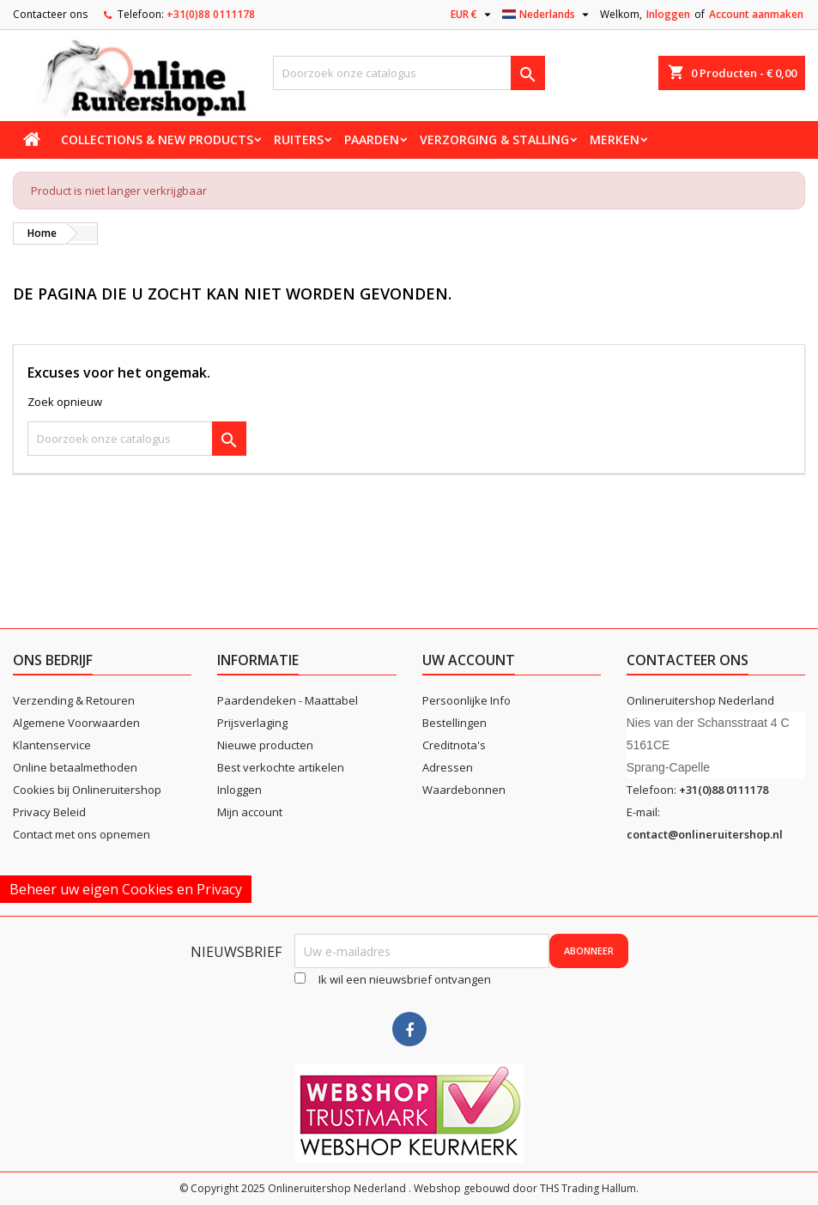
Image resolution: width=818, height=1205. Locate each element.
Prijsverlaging (252, 722)
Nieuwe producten (265, 745)
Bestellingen (454, 722)
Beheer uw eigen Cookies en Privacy (125, 889)
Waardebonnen (464, 789)
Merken (614, 139)
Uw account (468, 660)
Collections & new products (157, 139)
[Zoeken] (409, 73)
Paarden (371, 139)
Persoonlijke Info (466, 700)
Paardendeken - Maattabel (287, 700)
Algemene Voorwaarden (76, 722)
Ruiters (299, 139)
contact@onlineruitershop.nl (705, 834)
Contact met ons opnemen (81, 834)
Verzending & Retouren (74, 700)
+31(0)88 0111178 (211, 14)
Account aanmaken (756, 14)
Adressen (447, 767)
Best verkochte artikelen (280, 767)
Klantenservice (52, 745)
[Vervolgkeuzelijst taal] (547, 14)
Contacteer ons (50, 14)
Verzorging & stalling (494, 139)
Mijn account (249, 812)
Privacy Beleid (49, 812)
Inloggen (668, 14)
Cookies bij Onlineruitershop (87, 789)
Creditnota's (454, 745)
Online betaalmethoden (75, 767)
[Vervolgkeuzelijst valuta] (473, 14)
